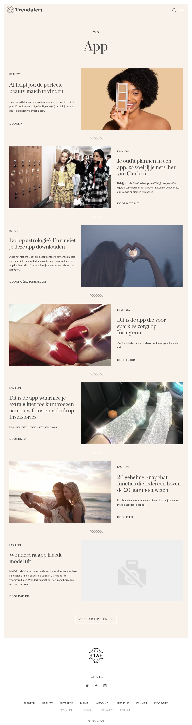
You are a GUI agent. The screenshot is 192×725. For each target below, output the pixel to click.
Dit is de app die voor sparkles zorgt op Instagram (141, 326)
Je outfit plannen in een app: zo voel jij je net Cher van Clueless (146, 167)
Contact (87, 710)
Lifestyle (122, 703)
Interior (66, 703)
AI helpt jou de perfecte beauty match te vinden (36, 88)
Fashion (29, 703)
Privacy (107, 710)
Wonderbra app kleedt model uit (35, 558)
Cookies (126, 710)
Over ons (66, 710)
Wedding (102, 703)
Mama (84, 703)
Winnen (141, 703)
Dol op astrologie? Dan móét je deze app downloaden (42, 243)
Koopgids (161, 703)
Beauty (47, 703)
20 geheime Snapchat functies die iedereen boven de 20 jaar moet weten (149, 483)
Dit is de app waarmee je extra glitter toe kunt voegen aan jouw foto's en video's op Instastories (41, 407)
